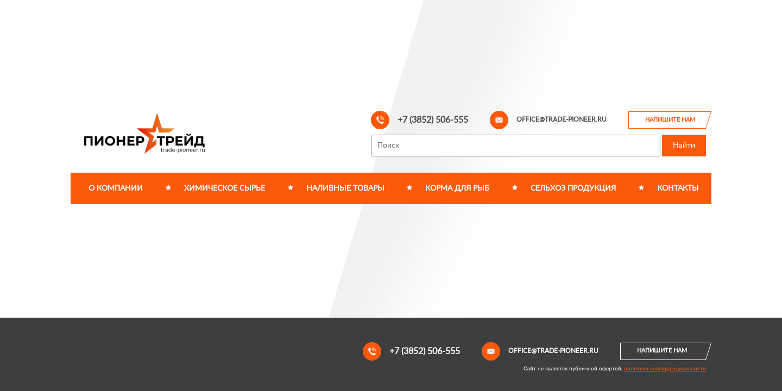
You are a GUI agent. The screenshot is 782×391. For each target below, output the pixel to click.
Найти (684, 145)
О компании (116, 188)
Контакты (678, 188)
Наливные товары (345, 188)
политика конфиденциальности (665, 368)
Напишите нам (670, 120)
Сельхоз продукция (573, 188)
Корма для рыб (457, 188)
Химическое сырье (224, 188)
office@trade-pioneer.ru (548, 120)
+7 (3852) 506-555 (419, 120)
